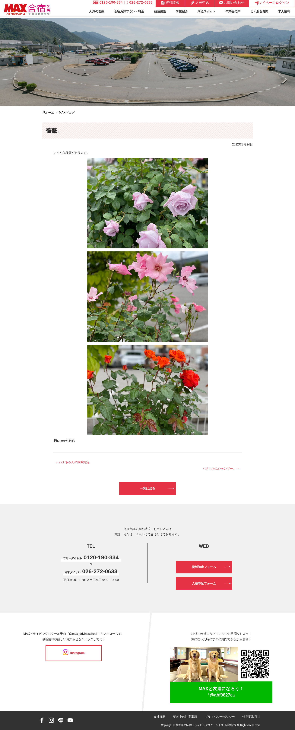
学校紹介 (182, 11)
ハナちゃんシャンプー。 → (221, 468)
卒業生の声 (232, 11)
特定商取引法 (251, 716)
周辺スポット (207, 11)
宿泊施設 (160, 11)
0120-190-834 (108, 2)
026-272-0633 (140, 2)
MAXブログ (67, 112)
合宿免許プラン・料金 (129, 11)
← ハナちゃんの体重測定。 (73, 462)
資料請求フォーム (204, 567)
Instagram (73, 653)
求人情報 (284, 11)
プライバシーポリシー (220, 716)
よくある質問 (259, 11)
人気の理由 (96, 11)
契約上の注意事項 (185, 716)
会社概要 (160, 716)
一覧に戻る (147, 488)
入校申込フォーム (204, 583)
